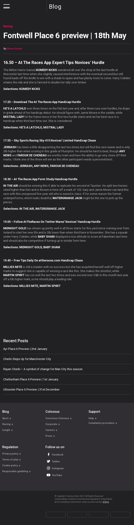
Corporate (52, 424)
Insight (7, 430)
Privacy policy (11, 453)
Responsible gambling (16, 471)
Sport (6, 418)
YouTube (54, 475)
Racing (7, 424)
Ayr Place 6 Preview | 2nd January (25, 349)
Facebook (54, 454)
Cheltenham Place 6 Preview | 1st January (30, 379)
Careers (51, 430)
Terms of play (11, 459)
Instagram (55, 468)
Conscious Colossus (58, 418)
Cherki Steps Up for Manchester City (27, 359)
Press (50, 435)
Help (93, 418)
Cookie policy (11, 465)
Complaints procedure (103, 424)
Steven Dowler (14, 48)
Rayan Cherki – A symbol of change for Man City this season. (43, 369)
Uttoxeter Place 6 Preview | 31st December (31, 389)
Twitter (53, 461)
